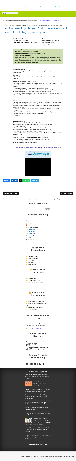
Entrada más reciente (11, 193)
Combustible (31, 225)
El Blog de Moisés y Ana (38, 3)
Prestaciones (31, 260)
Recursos (30, 242)
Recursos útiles (32, 285)
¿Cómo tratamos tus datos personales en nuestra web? (37, 347)
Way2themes (50, 456)
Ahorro (29, 237)
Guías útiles (31, 239)
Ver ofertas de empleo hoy (35, 328)
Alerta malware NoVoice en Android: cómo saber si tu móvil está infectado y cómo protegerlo (37, 429)
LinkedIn (14, 180)
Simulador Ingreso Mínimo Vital (36, 301)
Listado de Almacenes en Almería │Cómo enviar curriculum (40, 383)
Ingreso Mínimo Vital (33, 256)
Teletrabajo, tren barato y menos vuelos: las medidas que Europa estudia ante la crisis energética (37, 436)
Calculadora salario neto (34, 309)
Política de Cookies (31, 344)
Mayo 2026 (32, 233)
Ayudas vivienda (32, 264)
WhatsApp (26, 180)
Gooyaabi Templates (68, 456)
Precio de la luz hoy (33, 278)
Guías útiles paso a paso (34, 280)
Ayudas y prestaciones (33, 221)
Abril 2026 (31, 231)
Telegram (35, 180)
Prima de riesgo (32, 235)
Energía (30, 223)
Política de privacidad (31, 343)
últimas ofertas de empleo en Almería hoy (49, 20)
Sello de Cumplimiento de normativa (35, 350)
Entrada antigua (66, 193)
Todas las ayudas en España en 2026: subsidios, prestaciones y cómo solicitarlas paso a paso (37, 376)
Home (5, 25)
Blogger (59, 199)
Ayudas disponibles (33, 258)
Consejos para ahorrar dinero (35, 282)
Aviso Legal (29, 346)
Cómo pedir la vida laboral (34, 287)
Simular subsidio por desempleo (36, 307)
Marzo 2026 (32, 229)
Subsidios (30, 262)
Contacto (28, 342)
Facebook (6, 180)
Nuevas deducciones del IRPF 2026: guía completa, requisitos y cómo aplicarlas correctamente (37, 396)
